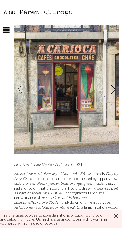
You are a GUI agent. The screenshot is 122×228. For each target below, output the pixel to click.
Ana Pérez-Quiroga (38, 12)
